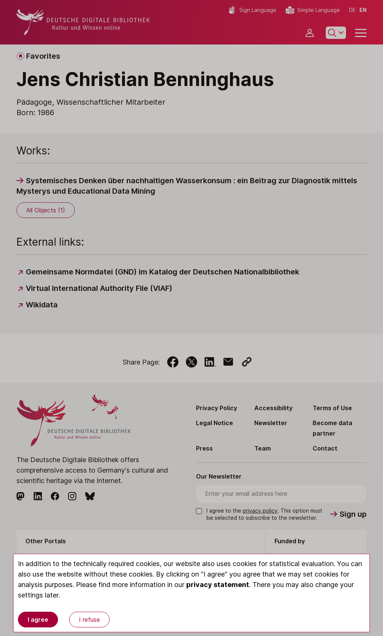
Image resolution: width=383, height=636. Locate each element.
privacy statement (217, 585)
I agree (38, 619)
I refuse (89, 619)
